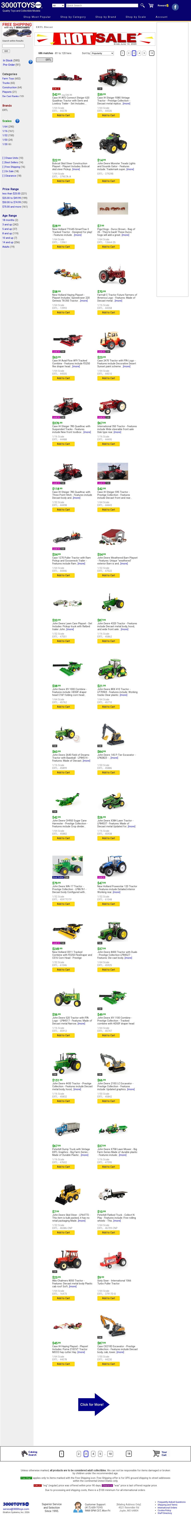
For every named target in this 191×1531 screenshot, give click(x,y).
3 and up (7, 224)
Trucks (6, 83)
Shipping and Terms (167, 1504)
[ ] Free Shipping (11, 166)
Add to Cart (63, 115)
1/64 (5, 126)
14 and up (7, 242)
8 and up (7, 233)
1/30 (5, 144)
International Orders (167, 1507)
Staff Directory (165, 1513)
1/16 (5, 131)
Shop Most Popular (37, 16)
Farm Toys (8, 78)
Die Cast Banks (10, 96)
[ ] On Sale (8, 171)
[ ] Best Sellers (10, 162)
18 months (8, 220)
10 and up (7, 238)
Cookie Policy (164, 1510)
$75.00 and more (11, 206)
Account (162, 16)
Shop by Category (73, 16)
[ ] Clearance (9, 175)
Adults (5, 246)
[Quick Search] (102, 5)
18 (152, 53)
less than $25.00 (11, 193)
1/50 (5, 139)
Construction (9, 87)
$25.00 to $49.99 (11, 198)
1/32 (5, 135)
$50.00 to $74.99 (11, 202)
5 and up (7, 229)
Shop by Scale (136, 16)
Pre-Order (9, 64)
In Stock (8, 60)
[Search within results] (13, 46)
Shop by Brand (106, 16)
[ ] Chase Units (10, 158)
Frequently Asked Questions (172, 1502)
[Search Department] (58, 5)
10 (110, 1454)
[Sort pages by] (102, 53)
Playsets (7, 92)
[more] (126, 103)
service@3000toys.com (16, 1509)
